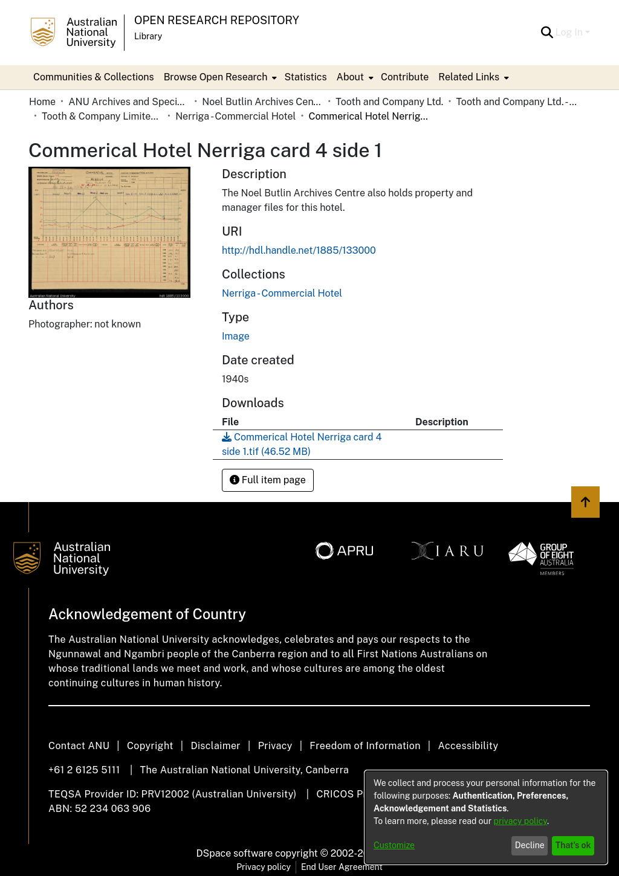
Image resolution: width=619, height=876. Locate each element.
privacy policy (520, 821)
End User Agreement (342, 867)
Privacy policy (263, 867)
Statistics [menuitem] (305, 77)
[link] (282, 293)
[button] (547, 32)
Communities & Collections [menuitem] (93, 77)
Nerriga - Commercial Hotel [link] (235, 116)
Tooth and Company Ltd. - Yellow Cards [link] (516, 102)
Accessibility (468, 746)
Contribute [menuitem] (405, 77)
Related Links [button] (468, 77)
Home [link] (42, 102)
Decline (530, 845)
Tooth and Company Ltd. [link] (389, 102)
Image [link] (236, 336)
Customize (394, 845)
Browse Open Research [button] (216, 77)
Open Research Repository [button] (216, 20)
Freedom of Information (365, 746)
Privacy (275, 746)
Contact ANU (78, 746)
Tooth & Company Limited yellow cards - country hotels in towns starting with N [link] (102, 116)
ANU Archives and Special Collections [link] (128, 102)
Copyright (150, 746)
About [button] (350, 77)
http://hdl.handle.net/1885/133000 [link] (299, 250)
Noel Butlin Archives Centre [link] (262, 102)
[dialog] (486, 817)
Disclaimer (215, 746)
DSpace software (234, 853)
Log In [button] (570, 32)
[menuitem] (219, 77)
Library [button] (148, 36)
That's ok (573, 845)
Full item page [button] (268, 480)
